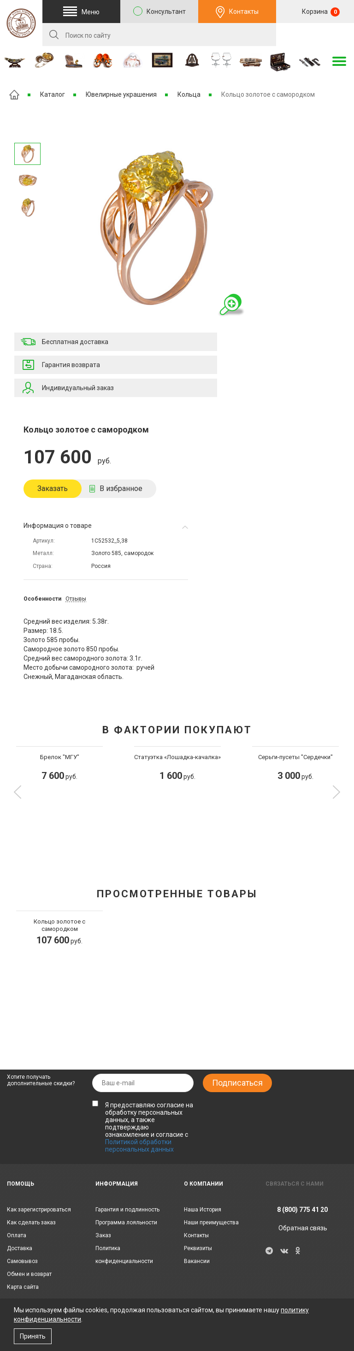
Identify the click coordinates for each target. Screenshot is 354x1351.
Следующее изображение (27, 131)
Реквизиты (198, 1248)
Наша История (202, 1209)
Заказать (52, 488)
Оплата (16, 1235)
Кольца (189, 94)
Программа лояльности (126, 1222)
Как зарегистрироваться (39, 1209)
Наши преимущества (211, 1222)
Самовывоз (22, 1261)
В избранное (121, 488)
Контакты (244, 11)
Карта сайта (23, 1287)
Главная (14, 94)
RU (315, 35)
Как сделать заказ (31, 1222)
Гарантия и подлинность (127, 1209)
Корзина (320, 12)
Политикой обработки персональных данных (139, 1145)
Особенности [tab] (42, 599)
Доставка (19, 1248)
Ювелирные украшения (121, 94)
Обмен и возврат (29, 1274)
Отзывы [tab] (75, 599)
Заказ (103, 1235)
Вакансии (197, 1261)
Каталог (52, 94)
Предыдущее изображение (27, 230)
